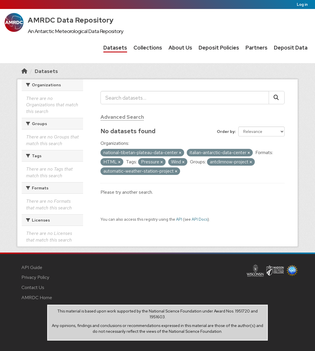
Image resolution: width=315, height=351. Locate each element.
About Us (180, 47)
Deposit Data (290, 47)
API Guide (31, 267)
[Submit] (277, 97)
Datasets (115, 47)
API (179, 219)
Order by (226, 131)
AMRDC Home (36, 298)
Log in (302, 4)
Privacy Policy (35, 277)
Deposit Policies (219, 47)
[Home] (24, 71)
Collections (147, 47)
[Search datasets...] (184, 97)
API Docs (200, 219)
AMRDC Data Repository (71, 20)
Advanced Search (122, 117)
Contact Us (32, 287)
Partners (257, 47)
